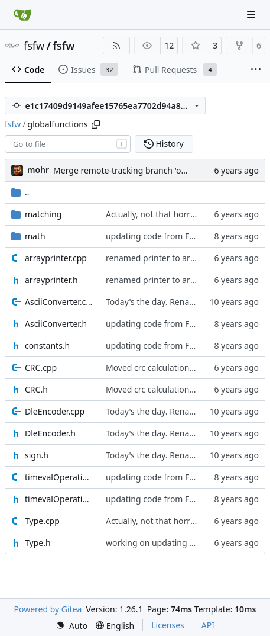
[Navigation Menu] (252, 14)
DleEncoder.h (50, 433)
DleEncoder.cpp (54, 411)
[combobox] (68, 144)
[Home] (22, 14)
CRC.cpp (41, 367)
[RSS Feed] (116, 45)
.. (20, 192)
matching (43, 214)
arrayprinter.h (51, 279)
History (164, 143)
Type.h (38, 542)
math (35, 236)
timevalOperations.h (59, 499)
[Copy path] (96, 124)
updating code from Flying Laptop (172, 236)
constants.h (47, 345)
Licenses (167, 625)
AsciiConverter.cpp (59, 301)
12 (169, 45)
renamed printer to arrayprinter (167, 258)
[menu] (71, 625)
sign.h (36, 455)
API (207, 625)
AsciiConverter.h (56, 323)
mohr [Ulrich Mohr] (38, 169)
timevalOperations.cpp (59, 477)
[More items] (255, 70)
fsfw (34, 46)
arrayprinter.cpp (56, 258)
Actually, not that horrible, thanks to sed (183, 214)
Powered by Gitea (48, 609)
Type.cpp (42, 520)
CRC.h (36, 389)
